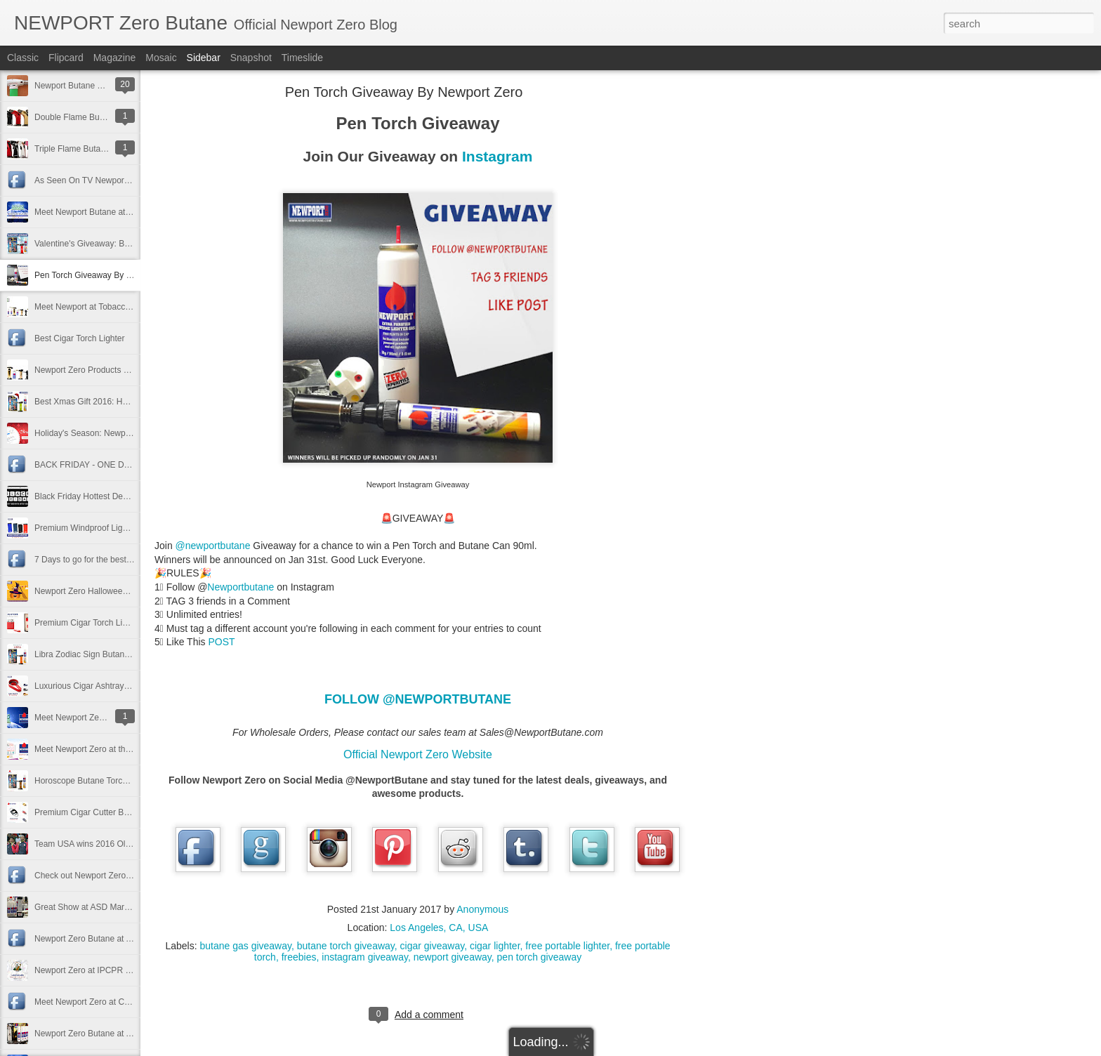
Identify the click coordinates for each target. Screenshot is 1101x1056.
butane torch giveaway (346, 945)
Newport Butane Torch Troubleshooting (107, 86)
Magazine (114, 57)
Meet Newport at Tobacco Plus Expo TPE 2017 (122, 307)
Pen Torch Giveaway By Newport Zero (105, 275)
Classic (23, 57)
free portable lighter (567, 945)
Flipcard (66, 57)
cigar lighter (495, 945)
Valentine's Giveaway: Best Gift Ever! (103, 244)
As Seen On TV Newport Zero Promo (103, 180)
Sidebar (203, 57)
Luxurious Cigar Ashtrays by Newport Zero (113, 686)
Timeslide (302, 57)
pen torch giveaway (539, 957)
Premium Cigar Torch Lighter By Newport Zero (120, 623)
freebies (299, 957)
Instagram (497, 156)
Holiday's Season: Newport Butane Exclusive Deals (130, 433)
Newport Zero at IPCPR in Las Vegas (103, 970)
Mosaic (160, 57)
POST (221, 641)
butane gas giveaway (245, 945)
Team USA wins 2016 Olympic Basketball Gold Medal (134, 844)
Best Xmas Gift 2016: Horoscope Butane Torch (121, 402)
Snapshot (251, 57)
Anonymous (482, 909)
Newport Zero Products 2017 (88, 370)
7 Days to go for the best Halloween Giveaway (120, 560)
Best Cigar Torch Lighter (79, 338)
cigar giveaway (432, 945)
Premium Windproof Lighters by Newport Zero (120, 528)
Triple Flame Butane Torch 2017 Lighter (108, 149)
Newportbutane (240, 587)
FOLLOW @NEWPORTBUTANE (417, 699)
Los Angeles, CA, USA (439, 927)
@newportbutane (213, 545)
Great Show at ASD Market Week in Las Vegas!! (124, 907)
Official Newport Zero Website (417, 754)
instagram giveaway (365, 957)
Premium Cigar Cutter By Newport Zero (107, 812)
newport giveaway (453, 957)
